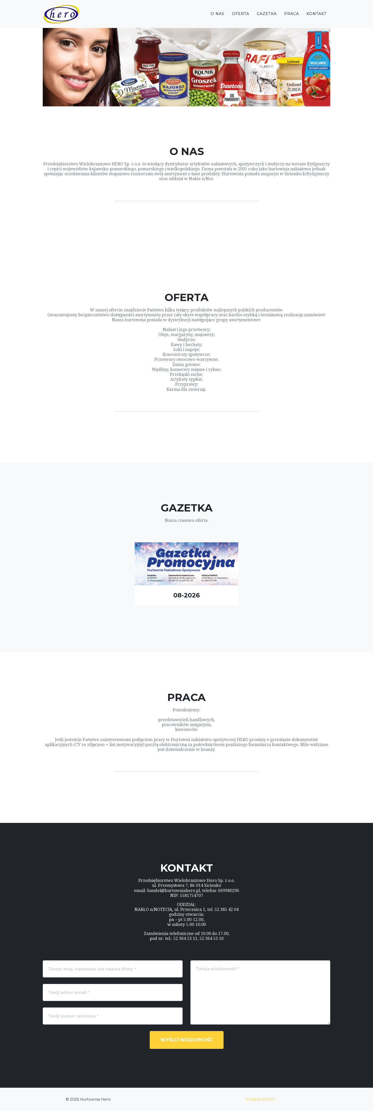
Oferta (240, 17)
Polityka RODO (260, 1099)
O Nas (217, 17)
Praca (291, 17)
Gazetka (267, 17)
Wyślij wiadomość (186, 1040)
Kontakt (316, 17)
